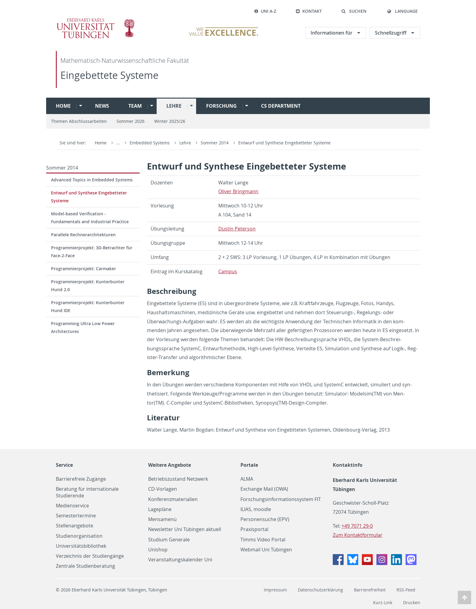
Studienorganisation (79, 536)
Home (63, 106)
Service (64, 465)
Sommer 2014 (215, 143)
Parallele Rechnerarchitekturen (83, 234)
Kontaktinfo (347, 465)
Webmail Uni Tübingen (266, 550)
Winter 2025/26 (169, 121)
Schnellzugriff (391, 32)
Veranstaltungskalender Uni (180, 560)
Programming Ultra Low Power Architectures (83, 327)
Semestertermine (76, 516)
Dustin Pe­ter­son (237, 228)
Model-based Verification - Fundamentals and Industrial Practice (90, 217)
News (102, 106)
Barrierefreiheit (370, 590)
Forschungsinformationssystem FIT (280, 499)
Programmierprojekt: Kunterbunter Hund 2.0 (87, 285)
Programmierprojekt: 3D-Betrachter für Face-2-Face (91, 251)
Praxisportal (254, 529)
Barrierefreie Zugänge (81, 479)
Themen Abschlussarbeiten (79, 121)
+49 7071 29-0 (357, 526)
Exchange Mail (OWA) (264, 489)
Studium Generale (169, 540)
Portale (249, 465)
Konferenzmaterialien (173, 499)
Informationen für (332, 32)
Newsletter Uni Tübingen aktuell (184, 529)
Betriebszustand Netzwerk (178, 479)
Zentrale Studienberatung (85, 566)
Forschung (221, 106)
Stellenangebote (74, 526)
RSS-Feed (405, 590)
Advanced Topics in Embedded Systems (92, 180)
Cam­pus (227, 271)
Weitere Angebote (169, 465)
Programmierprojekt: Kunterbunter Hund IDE (87, 306)
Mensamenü (162, 519)
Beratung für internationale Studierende (87, 492)
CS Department (281, 106)
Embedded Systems (150, 143)
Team (135, 106)
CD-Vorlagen (162, 489)
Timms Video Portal (262, 540)
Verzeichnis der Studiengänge (90, 556)
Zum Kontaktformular (357, 535)
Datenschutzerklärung (320, 590)
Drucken (411, 602)
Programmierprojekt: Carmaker (83, 268)
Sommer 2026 (130, 121)
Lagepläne (160, 509)
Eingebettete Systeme (109, 75)
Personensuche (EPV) (264, 519)
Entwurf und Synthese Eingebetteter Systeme (284, 143)
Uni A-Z (265, 11)
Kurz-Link (382, 602)
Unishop (158, 550)
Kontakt (309, 11)
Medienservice (72, 506)
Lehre (174, 106)
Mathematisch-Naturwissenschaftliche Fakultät (124, 60)
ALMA (246, 479)
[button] (354, 11)
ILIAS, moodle (255, 509)
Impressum (275, 590)
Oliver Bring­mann (238, 191)
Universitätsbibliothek (81, 546)
